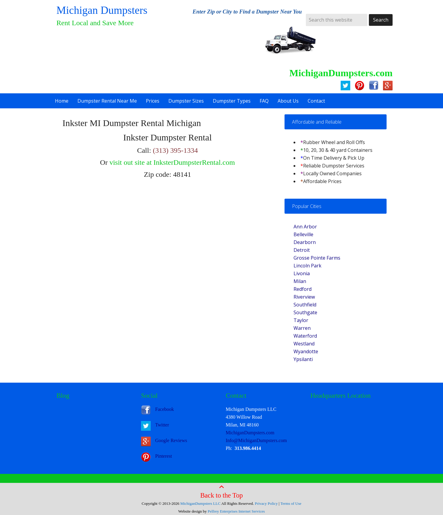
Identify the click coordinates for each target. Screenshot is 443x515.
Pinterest (163, 456)
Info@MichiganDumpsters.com (256, 440)
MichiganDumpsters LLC (200, 503)
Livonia (302, 273)
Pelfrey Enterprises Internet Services (236, 511)
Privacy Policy (266, 503)
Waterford (305, 336)
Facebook (164, 409)
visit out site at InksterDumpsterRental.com (172, 162)
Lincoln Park (307, 265)
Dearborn (305, 242)
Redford (303, 289)
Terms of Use (290, 503)
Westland (304, 343)
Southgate (305, 312)
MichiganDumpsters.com (250, 432)
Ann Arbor (305, 226)
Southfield (305, 304)
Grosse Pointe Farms (317, 257)
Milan (300, 281)
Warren (302, 328)
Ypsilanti (303, 359)
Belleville (303, 234)
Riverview (304, 297)
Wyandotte (306, 351)
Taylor (301, 320)
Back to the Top (221, 491)
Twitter (162, 424)
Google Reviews (171, 440)
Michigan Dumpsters (101, 10)
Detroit (302, 250)
